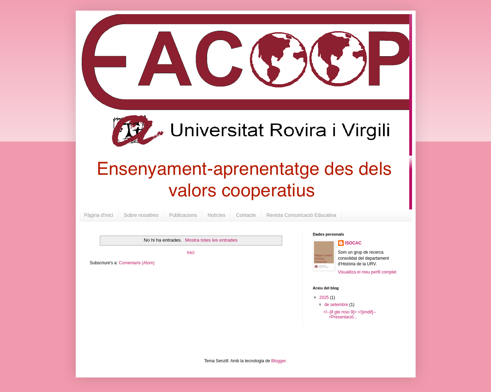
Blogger (278, 360)
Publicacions (183, 215)
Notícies (216, 215)
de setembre (336, 304)
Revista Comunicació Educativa (301, 215)
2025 (324, 297)
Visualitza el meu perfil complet (367, 272)
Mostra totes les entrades (211, 240)
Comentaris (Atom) (137, 262)
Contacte (246, 215)
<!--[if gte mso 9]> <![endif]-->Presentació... (349, 314)
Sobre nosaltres (141, 215)
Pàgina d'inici (98, 215)
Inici (190, 252)
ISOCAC (353, 243)
